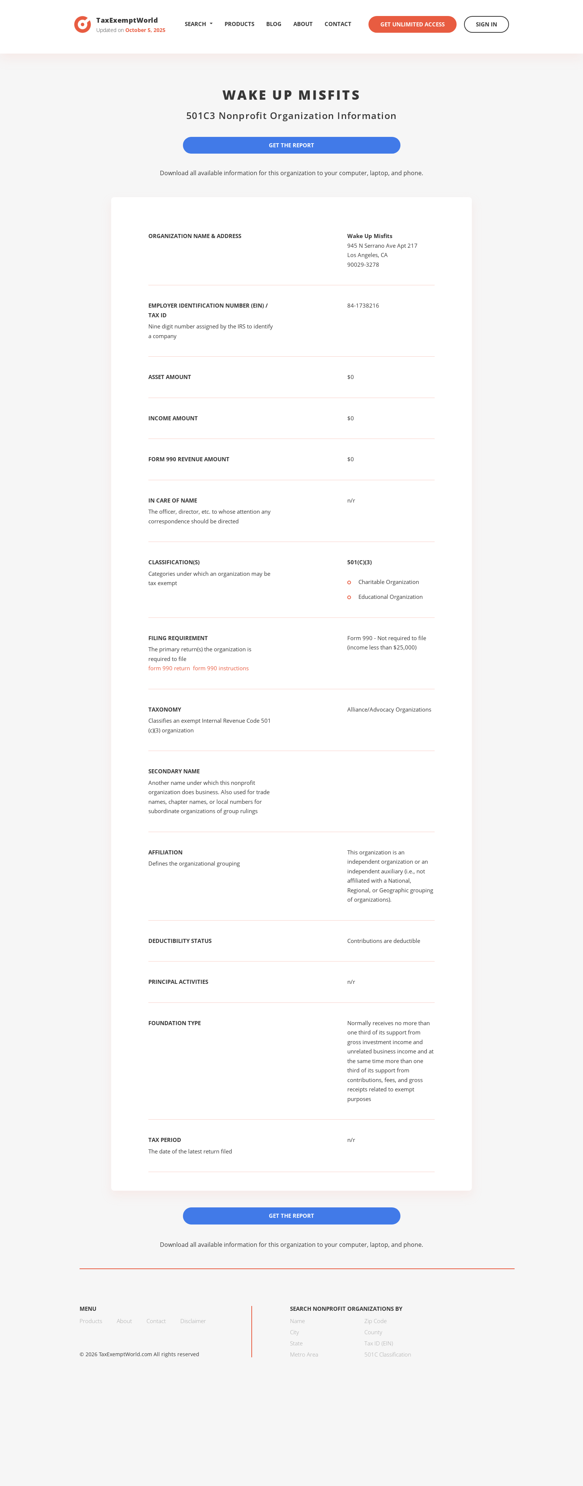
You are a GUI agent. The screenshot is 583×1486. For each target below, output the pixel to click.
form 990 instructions (221, 668)
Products (239, 24)
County (373, 1332)
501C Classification (387, 1354)
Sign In (486, 24)
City (294, 1332)
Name (297, 1321)
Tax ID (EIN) (378, 1343)
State (296, 1343)
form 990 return (169, 668)
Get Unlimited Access (412, 24)
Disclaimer (193, 1321)
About (303, 24)
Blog (273, 24)
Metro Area (304, 1354)
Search (199, 24)
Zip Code (375, 1321)
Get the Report (291, 145)
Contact (338, 24)
